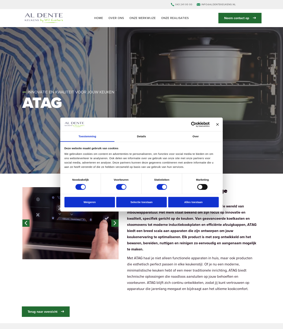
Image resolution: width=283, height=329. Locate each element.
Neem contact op (240, 18)
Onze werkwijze (142, 18)
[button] (70, 223)
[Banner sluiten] (217, 124)
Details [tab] (141, 136)
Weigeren (90, 201)
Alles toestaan (193, 201)
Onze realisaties (175, 18)
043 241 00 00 (181, 4)
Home (98, 18)
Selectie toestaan (141, 201)
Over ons (116, 18)
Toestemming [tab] (87, 136)
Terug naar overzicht (45, 312)
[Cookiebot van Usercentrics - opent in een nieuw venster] (194, 124)
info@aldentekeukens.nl (216, 4)
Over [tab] (196, 136)
